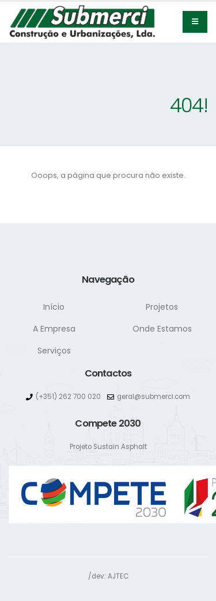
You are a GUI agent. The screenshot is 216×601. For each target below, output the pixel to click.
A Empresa (54, 328)
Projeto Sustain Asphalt (108, 446)
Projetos (162, 307)
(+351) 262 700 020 (68, 396)
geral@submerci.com (153, 396)
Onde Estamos (162, 328)
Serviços (54, 350)
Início (54, 307)
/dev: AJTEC (108, 576)
